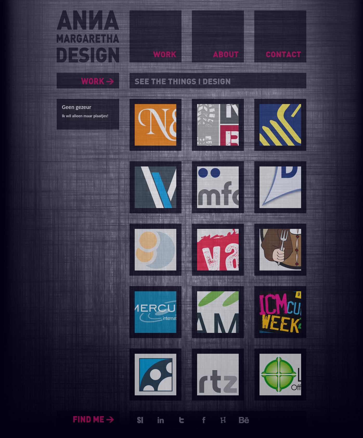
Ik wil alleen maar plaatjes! (85, 115)
